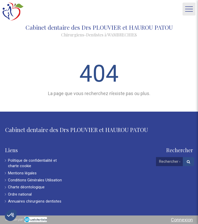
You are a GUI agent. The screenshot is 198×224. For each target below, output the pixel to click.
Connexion (182, 219)
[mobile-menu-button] (189, 9)
